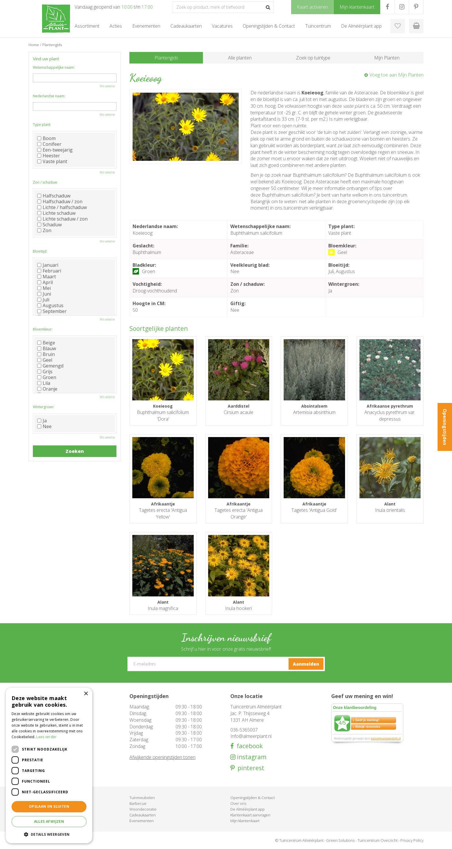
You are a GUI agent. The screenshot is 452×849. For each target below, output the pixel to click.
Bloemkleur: (42, 329)
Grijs (44, 372)
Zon (44, 230)
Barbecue (137, 803)
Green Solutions (340, 840)
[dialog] (49, 765)
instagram (251, 757)
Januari (47, 265)
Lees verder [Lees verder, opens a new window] (46, 736)
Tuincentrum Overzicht (377, 840)
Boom (46, 138)
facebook (248, 746)
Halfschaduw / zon (59, 201)
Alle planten (240, 58)
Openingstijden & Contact (252, 797)
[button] (49, 834)
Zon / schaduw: (45, 182)
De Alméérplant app (247, 809)
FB (387, 7)
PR (416, 7)
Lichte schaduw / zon (62, 219)
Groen (46, 377)
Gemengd (50, 366)
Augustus (50, 305)
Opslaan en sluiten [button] (49, 806)
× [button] (86, 694)
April (45, 282)
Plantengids (166, 58)
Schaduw (49, 225)
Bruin (46, 354)
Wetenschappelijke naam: (54, 67)
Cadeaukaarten (142, 815)
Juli (43, 300)
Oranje (47, 389)
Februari (49, 271)
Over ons (238, 803)
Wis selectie (107, 86)
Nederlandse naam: (49, 96)
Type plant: (42, 124)
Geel (44, 360)
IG (402, 7)
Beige (46, 343)
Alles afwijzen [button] (49, 821)
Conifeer (49, 144)
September (52, 311)
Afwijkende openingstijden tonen (162, 757)
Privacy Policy (411, 840)
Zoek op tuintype (313, 58)
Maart (46, 277)
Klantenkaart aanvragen (250, 815)
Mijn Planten (387, 58)
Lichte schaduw (56, 213)
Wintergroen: (43, 407)
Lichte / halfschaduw (62, 207)
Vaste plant (52, 161)
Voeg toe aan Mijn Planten (396, 75)
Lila (43, 383)
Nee (44, 426)
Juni (44, 294)
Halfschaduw (53, 196)
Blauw (46, 348)
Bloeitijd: (40, 251)
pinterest (249, 768)
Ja (42, 421)
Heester (48, 156)
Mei (44, 288)
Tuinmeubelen (142, 797)
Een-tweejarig (55, 150)
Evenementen (141, 820)
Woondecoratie (143, 809)
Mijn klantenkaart (244, 820)
